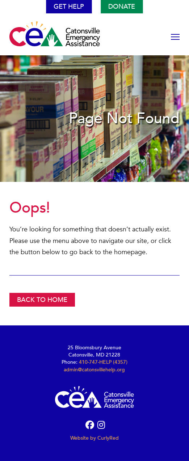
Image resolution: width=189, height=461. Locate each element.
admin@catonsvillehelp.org (94, 369)
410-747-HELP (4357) (103, 362)
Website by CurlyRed (94, 438)
